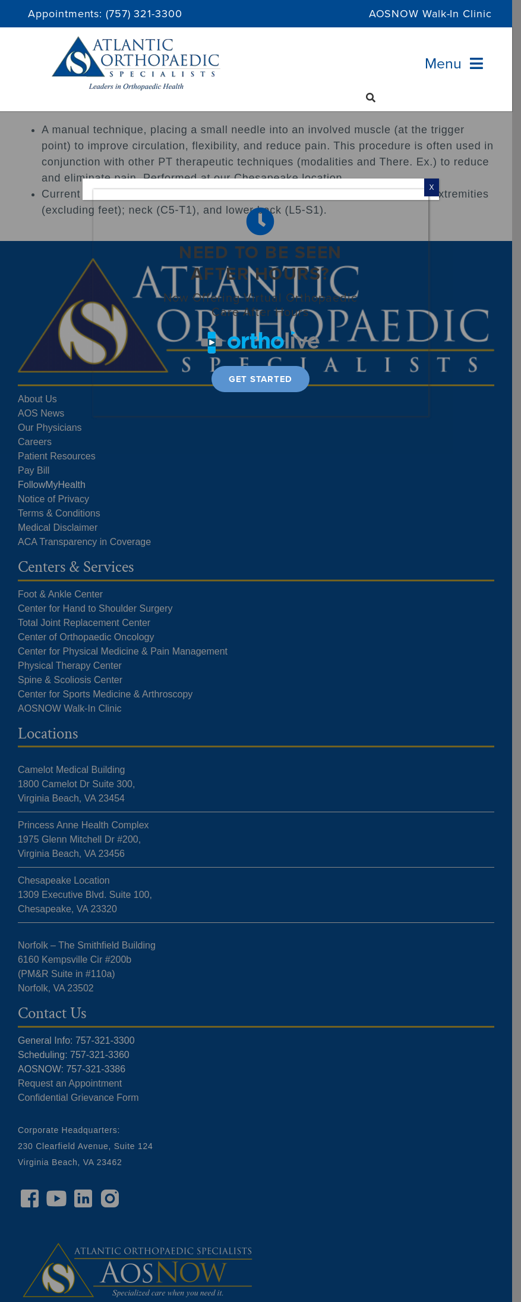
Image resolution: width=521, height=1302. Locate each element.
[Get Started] (260, 379)
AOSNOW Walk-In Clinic (430, 13)
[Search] (371, 97)
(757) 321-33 (137, 13)
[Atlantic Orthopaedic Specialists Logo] (136, 42)
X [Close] (431, 187)
